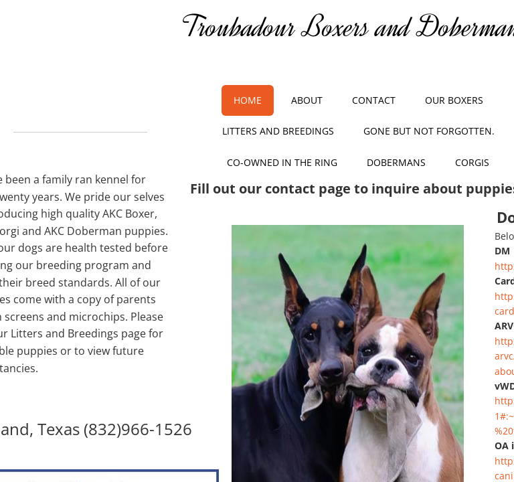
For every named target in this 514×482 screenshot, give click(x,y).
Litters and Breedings (278, 131)
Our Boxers (454, 100)
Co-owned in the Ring (282, 162)
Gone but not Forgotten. (429, 131)
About (307, 100)
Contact (374, 100)
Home (248, 100)
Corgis (472, 162)
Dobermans (396, 162)
